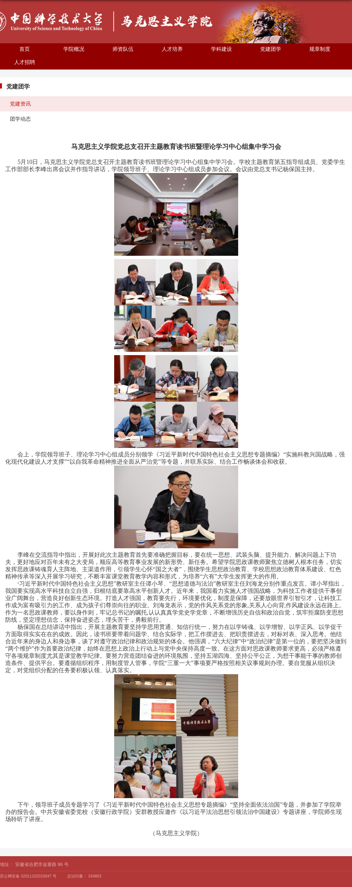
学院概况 (73, 49)
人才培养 (172, 49)
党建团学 (270, 49)
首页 (24, 49)
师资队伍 (123, 49)
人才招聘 (24, 62)
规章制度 (319, 49)
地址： (7, 864)
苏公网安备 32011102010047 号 (28, 876)
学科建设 (221, 49)
